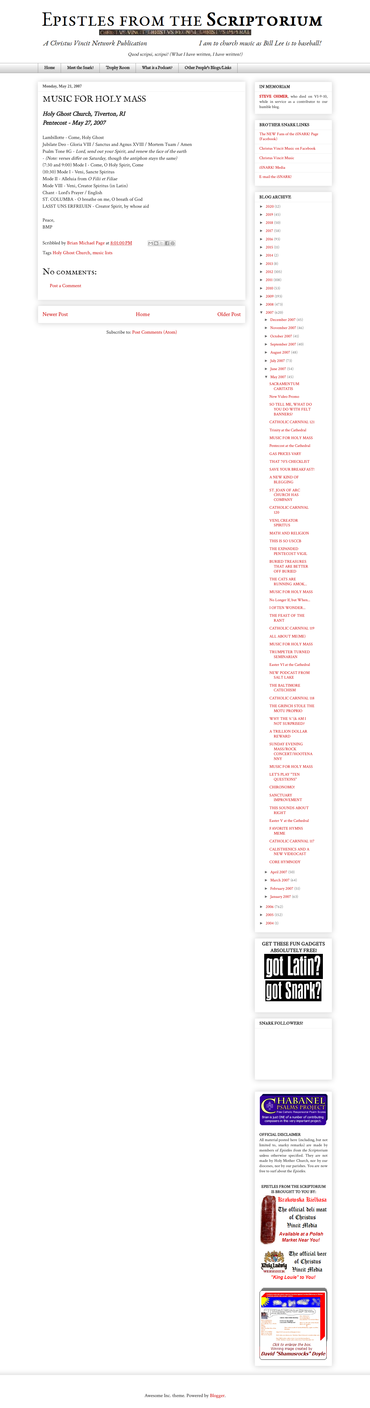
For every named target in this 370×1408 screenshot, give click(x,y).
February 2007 (282, 888)
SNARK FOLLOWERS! (281, 1023)
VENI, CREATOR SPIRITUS (283, 523)
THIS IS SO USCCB (285, 541)
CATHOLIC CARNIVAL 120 (289, 510)
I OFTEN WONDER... (287, 607)
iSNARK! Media (272, 167)
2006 (270, 906)
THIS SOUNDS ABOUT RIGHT (289, 810)
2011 (269, 280)
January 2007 (281, 896)
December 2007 (283, 319)
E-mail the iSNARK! (275, 176)
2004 (270, 923)
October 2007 (281, 336)
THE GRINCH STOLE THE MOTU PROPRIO (291, 708)
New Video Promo (284, 396)
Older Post (229, 314)
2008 (270, 304)
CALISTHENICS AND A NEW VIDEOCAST (289, 852)
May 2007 (278, 377)
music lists (102, 253)
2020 (270, 206)
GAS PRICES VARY (285, 453)
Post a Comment (65, 286)
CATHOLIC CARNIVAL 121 (291, 422)
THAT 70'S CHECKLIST (289, 461)
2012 (270, 271)
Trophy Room (118, 67)
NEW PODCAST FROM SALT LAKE (289, 675)
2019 (270, 214)
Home (49, 67)
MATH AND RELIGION (289, 533)
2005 (270, 914)
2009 (270, 296)
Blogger (217, 1395)
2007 (270, 312)
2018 (270, 222)
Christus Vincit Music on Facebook (287, 148)
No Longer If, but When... (289, 600)
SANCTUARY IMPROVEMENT (285, 798)
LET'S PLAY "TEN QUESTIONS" (284, 777)
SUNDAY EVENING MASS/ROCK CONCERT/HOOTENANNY (290, 751)
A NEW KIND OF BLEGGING (284, 480)
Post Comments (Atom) (154, 332)
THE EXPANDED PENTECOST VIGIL (288, 551)
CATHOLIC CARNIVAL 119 (291, 628)
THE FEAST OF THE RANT (287, 618)
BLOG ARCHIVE (275, 197)
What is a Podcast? (157, 67)
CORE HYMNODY (285, 862)
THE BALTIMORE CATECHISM (284, 688)
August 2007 (280, 352)
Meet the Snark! (80, 67)
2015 (270, 247)
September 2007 (283, 344)
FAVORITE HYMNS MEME (286, 831)
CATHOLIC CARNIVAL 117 (291, 841)
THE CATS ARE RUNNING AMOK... (288, 582)
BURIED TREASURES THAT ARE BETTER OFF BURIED (288, 566)
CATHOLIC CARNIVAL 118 (291, 698)
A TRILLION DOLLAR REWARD (288, 734)
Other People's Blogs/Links (208, 67)
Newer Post (55, 314)
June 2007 (278, 368)
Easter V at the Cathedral (289, 820)
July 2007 (278, 360)
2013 (270, 263)
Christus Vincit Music (276, 158)
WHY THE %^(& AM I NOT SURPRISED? (287, 721)
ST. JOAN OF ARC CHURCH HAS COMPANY (284, 495)
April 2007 (279, 872)
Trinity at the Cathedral (287, 430)
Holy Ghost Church (71, 253)
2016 (270, 239)
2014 (270, 255)
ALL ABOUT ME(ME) (287, 636)
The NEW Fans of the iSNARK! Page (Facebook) (288, 136)
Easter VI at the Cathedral (289, 664)
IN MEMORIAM (274, 86)
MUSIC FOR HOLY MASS (291, 438)
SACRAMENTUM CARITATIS (284, 386)
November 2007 (283, 327)
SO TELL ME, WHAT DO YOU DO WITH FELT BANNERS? (290, 409)
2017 (270, 230)
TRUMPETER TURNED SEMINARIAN (289, 654)
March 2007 (280, 880)
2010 (270, 288)
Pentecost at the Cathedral (289, 445)
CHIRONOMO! (282, 787)
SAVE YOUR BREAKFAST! (291, 469)
